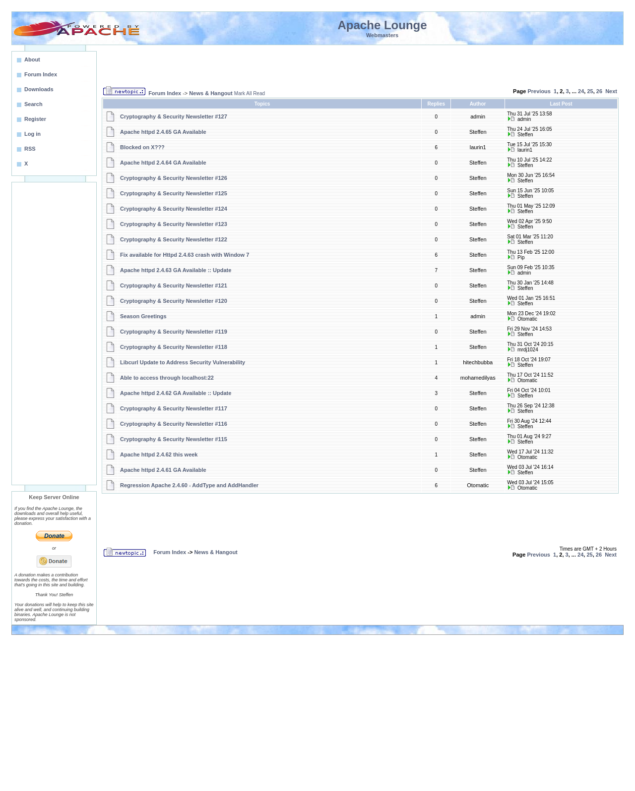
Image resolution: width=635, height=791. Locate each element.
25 (590, 91)
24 (581, 91)
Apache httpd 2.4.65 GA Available (163, 132)
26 (599, 91)
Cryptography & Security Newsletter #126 (173, 178)
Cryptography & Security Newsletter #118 (173, 347)
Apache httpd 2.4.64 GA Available (163, 163)
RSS (30, 149)
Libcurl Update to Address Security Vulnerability (182, 362)
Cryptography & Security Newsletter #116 (173, 424)
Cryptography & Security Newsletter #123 (173, 224)
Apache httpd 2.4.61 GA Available (163, 470)
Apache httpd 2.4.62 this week (159, 454)
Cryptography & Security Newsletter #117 (173, 408)
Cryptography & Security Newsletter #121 (173, 285)
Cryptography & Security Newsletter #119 (173, 332)
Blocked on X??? (142, 147)
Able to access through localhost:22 (167, 378)
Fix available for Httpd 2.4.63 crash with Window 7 (184, 255)
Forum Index (164, 93)
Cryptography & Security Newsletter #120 (173, 301)
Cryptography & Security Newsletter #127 (173, 116)
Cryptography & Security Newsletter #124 (173, 209)
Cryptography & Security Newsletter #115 (173, 439)
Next (611, 91)
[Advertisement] (54, 333)
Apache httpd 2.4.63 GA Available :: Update (175, 270)
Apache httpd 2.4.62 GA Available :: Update (175, 393)
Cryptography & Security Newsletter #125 (173, 193)
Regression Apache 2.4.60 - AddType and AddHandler (189, 485)
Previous (538, 91)
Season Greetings (143, 316)
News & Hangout (210, 93)
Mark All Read (249, 93)
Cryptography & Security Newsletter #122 (173, 239)
